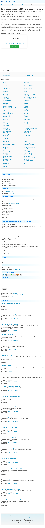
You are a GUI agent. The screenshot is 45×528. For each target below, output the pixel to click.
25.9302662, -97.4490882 (13, 504)
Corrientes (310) (27, 98)
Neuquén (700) (6, 123)
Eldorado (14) (26, 101)
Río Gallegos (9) (27, 135)
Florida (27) (26, 103)
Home (2, 4)
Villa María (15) (6, 160)
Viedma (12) (5, 154)
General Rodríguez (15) (8, 106)
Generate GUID (14, 46)
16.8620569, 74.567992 (12, 381)
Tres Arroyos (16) (6, 151)
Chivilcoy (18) (5, 92)
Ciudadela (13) (6, 95)
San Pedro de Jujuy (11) (29, 144)
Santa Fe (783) (6, 147)
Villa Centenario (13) (7, 156)
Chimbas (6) (26, 91)
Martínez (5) (5, 119)
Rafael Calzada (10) (7, 131)
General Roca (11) (27, 104)
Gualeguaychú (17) (28, 109)
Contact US (18, 515)
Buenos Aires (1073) (28, 88)
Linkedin (20, 517)
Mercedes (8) (5, 120)
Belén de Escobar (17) (28, 85)
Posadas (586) (6, 128)
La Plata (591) (6, 112)
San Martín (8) (27, 143)
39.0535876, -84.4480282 (13, 462)
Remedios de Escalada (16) (29, 134)
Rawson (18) (26, 132)
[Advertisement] (22, 59)
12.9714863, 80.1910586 (13, 340)
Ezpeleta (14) (6, 103)
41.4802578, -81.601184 (13, 421)
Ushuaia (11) (5, 153)
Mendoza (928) (27, 119)
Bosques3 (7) (26, 87)
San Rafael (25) (6, 146)
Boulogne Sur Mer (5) (7, 88)
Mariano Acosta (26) (28, 118)
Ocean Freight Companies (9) (30, 75)
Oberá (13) (26, 123)
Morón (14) (5, 122)
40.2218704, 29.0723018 (13, 361)
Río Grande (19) (6, 137)
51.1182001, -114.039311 (13, 390)
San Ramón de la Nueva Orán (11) (31, 146)
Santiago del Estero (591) (29, 147)
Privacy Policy (24, 515)
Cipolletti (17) (27, 92)
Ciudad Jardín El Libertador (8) (30, 94)
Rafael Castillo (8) (28, 131)
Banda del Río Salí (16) (7, 84)
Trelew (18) (26, 150)
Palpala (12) (5, 126)
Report (12, 296)
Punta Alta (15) (27, 129)
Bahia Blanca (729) (28, 82)
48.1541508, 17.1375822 (13, 411)
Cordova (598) (6, 98)
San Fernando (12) (27, 140)
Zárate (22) (5, 166)
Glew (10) (26, 106)
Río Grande (14, 4)
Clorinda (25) (26, 95)
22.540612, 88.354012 (12, 330)
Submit (4, 289)
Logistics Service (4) (7, 75)
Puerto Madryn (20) (7, 129)
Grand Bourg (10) (6, 109)
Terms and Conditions (33, 515)
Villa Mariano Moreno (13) (29, 160)
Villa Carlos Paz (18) (28, 154)
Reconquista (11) (6, 134)
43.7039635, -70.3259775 (13, 442)
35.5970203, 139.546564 (13, 371)
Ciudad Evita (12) (6, 94)
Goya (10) (26, 107)
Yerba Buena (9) (27, 165)
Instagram (29, 517)
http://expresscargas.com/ (14, 203)
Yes (4, 282)
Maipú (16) (26, 116)
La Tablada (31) (27, 112)
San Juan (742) (6, 143)
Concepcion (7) (6, 97)
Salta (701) (26, 138)
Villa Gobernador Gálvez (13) (30, 157)
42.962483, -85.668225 (12, 483)
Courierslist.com (10, 2)
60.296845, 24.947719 (12, 400)
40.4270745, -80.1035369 (13, 473)
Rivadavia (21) (27, 137)
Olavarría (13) (6, 125)
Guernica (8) (5, 110)
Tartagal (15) (5, 150)
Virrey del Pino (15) (7, 163)
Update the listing (16, 269)
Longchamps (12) (27, 113)
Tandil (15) (26, 148)
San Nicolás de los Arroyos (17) (9, 144)
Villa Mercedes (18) (7, 162)
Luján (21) (26, 115)
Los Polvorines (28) (7, 115)
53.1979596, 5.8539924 (12, 431)
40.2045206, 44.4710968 (13, 349)
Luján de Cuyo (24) (6, 116)
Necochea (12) (27, 122)
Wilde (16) (26, 163)
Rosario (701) (5, 138)
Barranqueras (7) (27, 84)
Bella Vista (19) (6, 87)
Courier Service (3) (7, 73)
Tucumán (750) (27, 151)
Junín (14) (26, 110)
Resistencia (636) (6, 135)
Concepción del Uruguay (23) (30, 97)
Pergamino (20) (27, 126)
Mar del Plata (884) (7, 118)
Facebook (15, 517)
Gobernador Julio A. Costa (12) (9, 107)
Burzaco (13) (5, 90)
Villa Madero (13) (27, 159)
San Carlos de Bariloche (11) (9, 140)
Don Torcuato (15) (7, 100)
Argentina (8, 4)
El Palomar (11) (6, 101)
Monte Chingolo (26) (28, 120)
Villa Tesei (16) (27, 162)
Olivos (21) (26, 125)
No (6, 282)
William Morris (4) (6, 165)
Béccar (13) (5, 85)
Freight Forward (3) (28, 73)
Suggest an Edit (20, 294)
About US (13, 515)
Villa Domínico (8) (27, 156)
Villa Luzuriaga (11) (7, 159)
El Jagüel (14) (27, 100)
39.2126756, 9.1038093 (12, 308)
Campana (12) (27, 90)
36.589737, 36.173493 (12, 452)
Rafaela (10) (5, 132)
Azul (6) (4, 82)
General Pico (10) (6, 104)
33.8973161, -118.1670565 (13, 318)
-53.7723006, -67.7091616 (14, 193)
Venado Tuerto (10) (28, 153)
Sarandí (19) (5, 148)
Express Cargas (9, 191)
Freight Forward (22, 4)
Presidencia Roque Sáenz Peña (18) (31, 128)
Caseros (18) (5, 91)
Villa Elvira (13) (6, 157)
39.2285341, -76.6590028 (13, 493)
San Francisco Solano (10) (8, 141)
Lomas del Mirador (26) (8, 113)
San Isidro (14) (27, 141)
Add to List (14, 293)
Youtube (24, 517)
